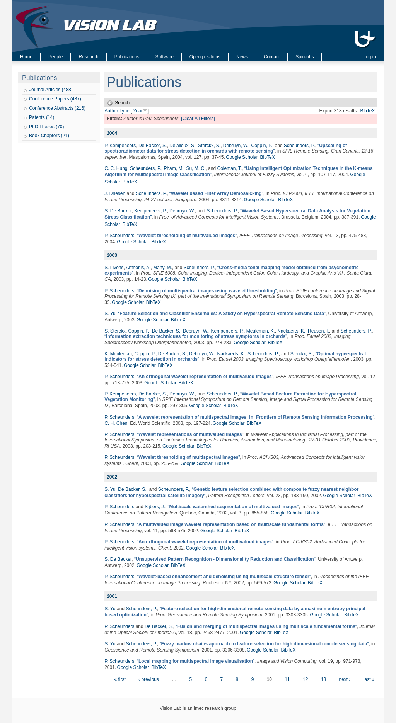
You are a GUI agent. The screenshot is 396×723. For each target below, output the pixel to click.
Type (124, 111)
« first (119, 679)
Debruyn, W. (236, 145)
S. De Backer (117, 211)
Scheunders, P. (299, 145)
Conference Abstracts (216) (57, 108)
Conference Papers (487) (55, 99)
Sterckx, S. (209, 145)
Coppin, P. (262, 145)
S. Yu (109, 313)
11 (287, 679)
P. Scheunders (119, 235)
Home (26, 56)
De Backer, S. (152, 145)
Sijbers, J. (155, 506)
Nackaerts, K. (291, 331)
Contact (272, 56)
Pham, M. (173, 168)
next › (344, 679)
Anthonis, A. (138, 267)
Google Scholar (242, 157)
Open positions (204, 56)
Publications (127, 56)
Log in (369, 56)
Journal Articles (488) (51, 89)
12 (305, 679)
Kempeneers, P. (150, 211)
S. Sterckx (115, 331)
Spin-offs (304, 56)
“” (225, 148)
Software (164, 56)
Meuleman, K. (260, 331)
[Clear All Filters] (198, 118)
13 (323, 679)
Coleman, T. (229, 168)
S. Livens (113, 267)
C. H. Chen (115, 423)
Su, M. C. (195, 168)
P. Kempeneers (120, 145)
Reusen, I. (318, 331)
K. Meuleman (118, 353)
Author (111, 111)
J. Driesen (114, 193)
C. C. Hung (115, 168)
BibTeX (367, 111)
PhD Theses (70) (46, 126)
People (55, 56)
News (242, 56)
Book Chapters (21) (49, 135)
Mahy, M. (162, 267)
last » (369, 679)
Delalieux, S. (182, 145)
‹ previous (148, 679)
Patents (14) (41, 117)
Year (137, 111)
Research (88, 56)
